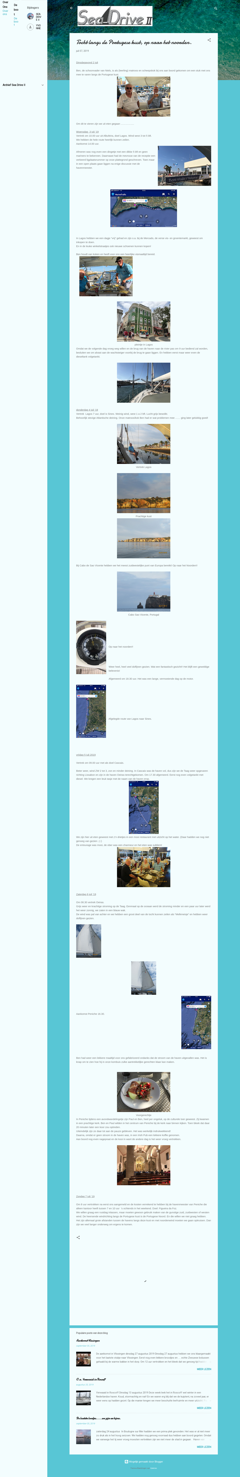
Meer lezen (204, 1369)
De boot (16, 21)
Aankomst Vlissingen (87, 1341)
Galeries (153, 1468)
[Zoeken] (216, 9)
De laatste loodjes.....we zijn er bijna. (98, 1418)
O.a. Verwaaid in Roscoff (90, 1379)
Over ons (5, 12)
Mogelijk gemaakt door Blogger (143, 1461)
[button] (209, 40)
